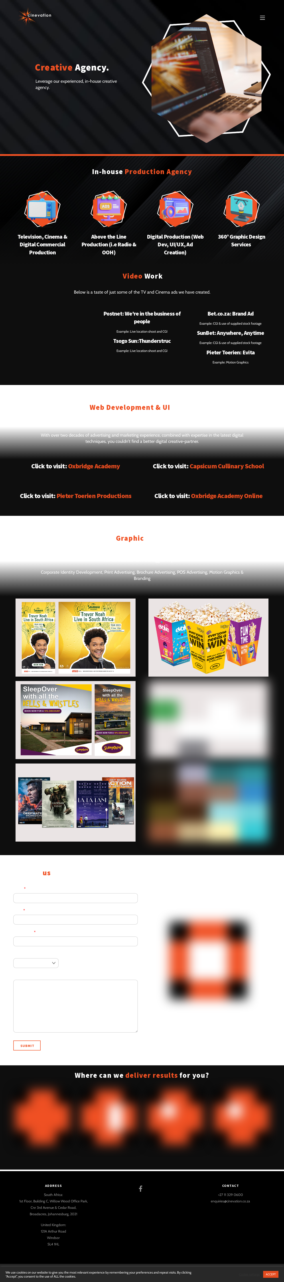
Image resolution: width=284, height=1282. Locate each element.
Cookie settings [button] (249, 1274)
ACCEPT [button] (271, 1274)
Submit (27, 1045)
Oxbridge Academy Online (226, 496)
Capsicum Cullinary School (227, 466)
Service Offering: (27, 953)
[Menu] (262, 17)
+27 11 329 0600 (230, 1194)
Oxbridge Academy (94, 466)
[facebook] (141, 1188)
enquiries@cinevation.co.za (230, 1201)
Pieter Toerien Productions (94, 496)
